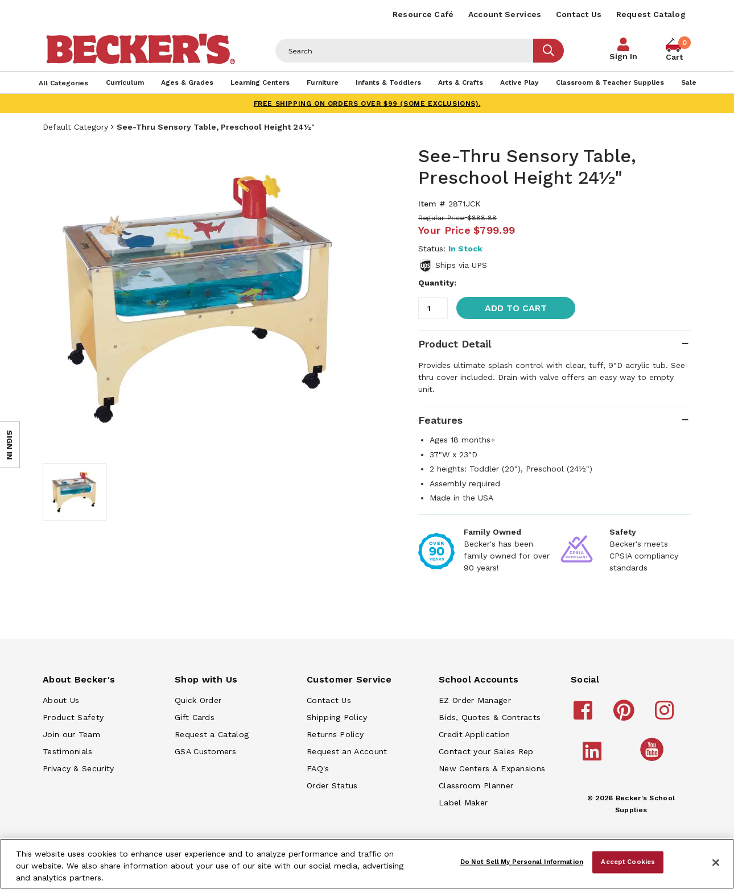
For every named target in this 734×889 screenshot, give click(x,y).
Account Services (505, 14)
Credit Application (474, 734)
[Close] (715, 862)
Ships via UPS (461, 265)
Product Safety (73, 717)
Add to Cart (516, 308)
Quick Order (198, 700)
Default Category (75, 126)
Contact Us (579, 14)
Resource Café (423, 14)
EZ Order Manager (475, 700)
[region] (367, 863)
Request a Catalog (212, 734)
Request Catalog (651, 14)
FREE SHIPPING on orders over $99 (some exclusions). (367, 103)
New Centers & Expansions (492, 768)
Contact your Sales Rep (486, 751)
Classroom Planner (476, 785)
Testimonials (68, 751)
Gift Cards (195, 717)
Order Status (332, 785)
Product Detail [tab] (454, 344)
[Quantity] (433, 308)
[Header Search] (404, 51)
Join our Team (71, 734)
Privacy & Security (78, 768)
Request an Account (347, 751)
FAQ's (318, 768)
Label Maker (463, 802)
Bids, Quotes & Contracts (490, 717)
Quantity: (437, 282)
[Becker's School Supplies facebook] (585, 715)
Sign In (623, 56)
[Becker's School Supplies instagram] (666, 715)
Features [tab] (440, 420)
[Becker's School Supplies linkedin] (594, 756)
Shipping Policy (337, 717)
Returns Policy (335, 734)
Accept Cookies (628, 862)
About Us (61, 700)
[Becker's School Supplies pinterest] (625, 715)
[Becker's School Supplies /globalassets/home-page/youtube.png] (654, 760)
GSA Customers (205, 751)
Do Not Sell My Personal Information (521, 862)
